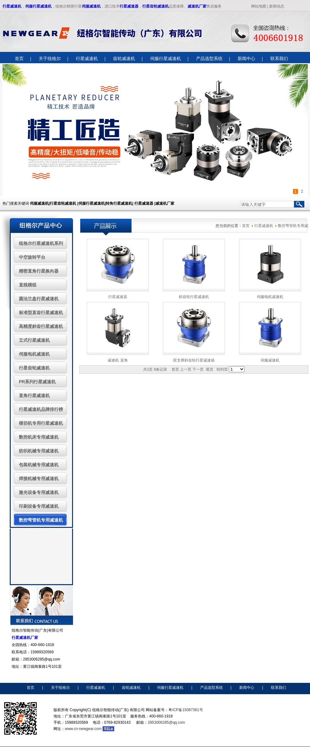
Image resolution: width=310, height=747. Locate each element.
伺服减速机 (91, 6)
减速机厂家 (197, 6)
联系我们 (278, 687)
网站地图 (258, 6)
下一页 (198, 369)
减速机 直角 (117, 360)
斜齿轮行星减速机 (194, 297)
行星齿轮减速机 (155, 6)
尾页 (209, 369)
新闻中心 (246, 687)
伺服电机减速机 (270, 297)
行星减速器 (129, 6)
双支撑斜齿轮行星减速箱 (194, 360)
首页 (246, 226)
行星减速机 (12, 6)
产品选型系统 (211, 687)
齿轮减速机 (131, 687)
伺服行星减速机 (38, 6)
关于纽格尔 (60, 687)
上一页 (185, 369)
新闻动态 (276, 6)
